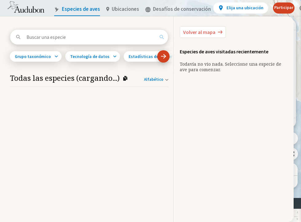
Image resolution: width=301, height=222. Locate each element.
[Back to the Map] (203, 32)
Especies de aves (77, 9)
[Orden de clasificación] (154, 79)
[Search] (161, 37)
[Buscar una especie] (90, 37)
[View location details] (240, 8)
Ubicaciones (122, 9)
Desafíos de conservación (178, 9)
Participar (283, 7)
